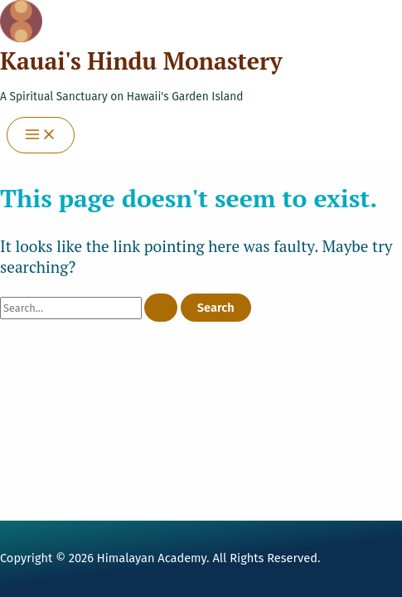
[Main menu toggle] (41, 135)
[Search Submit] (160, 308)
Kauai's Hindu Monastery (141, 61)
